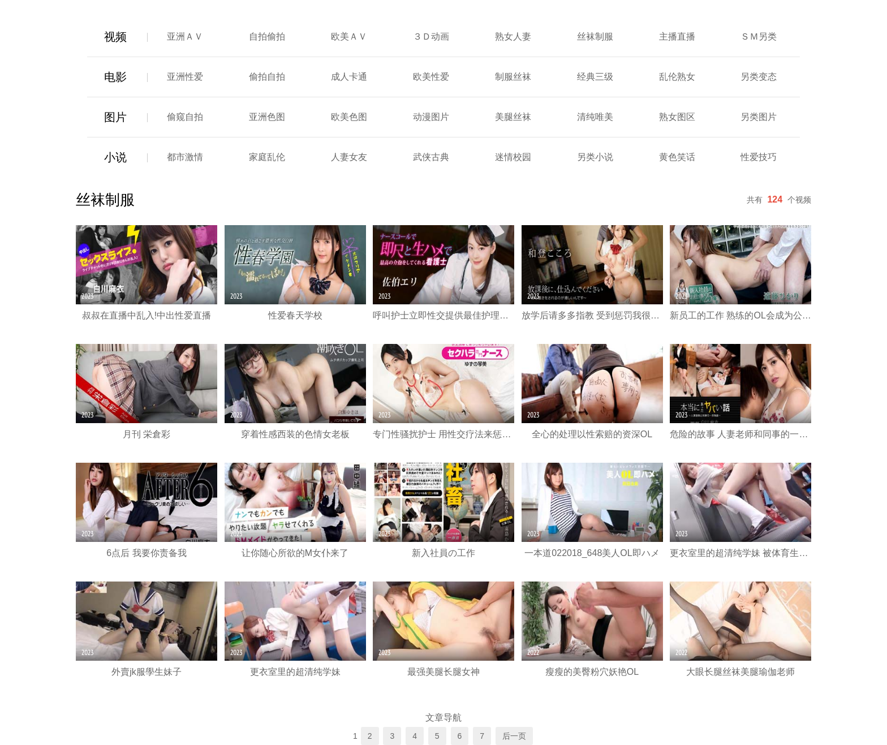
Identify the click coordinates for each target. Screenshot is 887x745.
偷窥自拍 (185, 117)
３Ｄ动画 (431, 36)
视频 (115, 37)
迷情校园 (513, 157)
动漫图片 (431, 117)
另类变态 (758, 76)
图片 (115, 117)
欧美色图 (349, 117)
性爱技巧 (758, 157)
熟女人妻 (513, 36)
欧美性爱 (431, 76)
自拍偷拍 (267, 36)
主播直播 (677, 36)
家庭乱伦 (267, 157)
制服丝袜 (513, 76)
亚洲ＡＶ (185, 36)
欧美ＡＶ (349, 36)
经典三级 (595, 76)
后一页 (514, 735)
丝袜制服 (595, 36)
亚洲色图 (267, 117)
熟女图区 (677, 117)
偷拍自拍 (267, 76)
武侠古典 (431, 157)
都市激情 (185, 157)
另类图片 (758, 117)
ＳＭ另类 (758, 36)
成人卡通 (349, 76)
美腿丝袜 (513, 117)
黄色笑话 (677, 157)
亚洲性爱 (185, 76)
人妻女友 (349, 157)
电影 (115, 77)
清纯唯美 (595, 117)
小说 (115, 157)
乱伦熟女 (677, 76)
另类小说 (595, 157)
